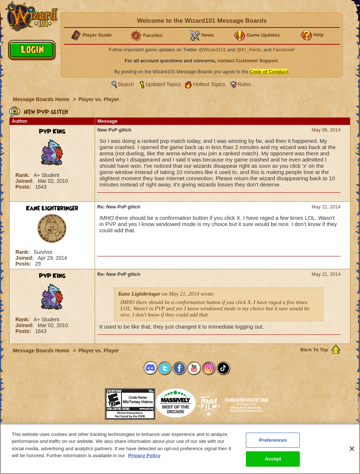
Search (126, 84)
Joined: (25, 181)
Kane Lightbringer (52, 208)
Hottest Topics (209, 84)
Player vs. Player (98, 99)
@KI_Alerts (249, 49)
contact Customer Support (248, 60)
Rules (244, 84)
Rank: (23, 175)
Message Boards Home (42, 99)
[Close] (352, 449)
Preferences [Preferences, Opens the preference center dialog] (273, 440)
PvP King (52, 131)
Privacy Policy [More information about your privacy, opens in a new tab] (144, 455)
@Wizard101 (212, 49)
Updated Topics (163, 84)
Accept (273, 459)
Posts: (24, 187)
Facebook (283, 49)
